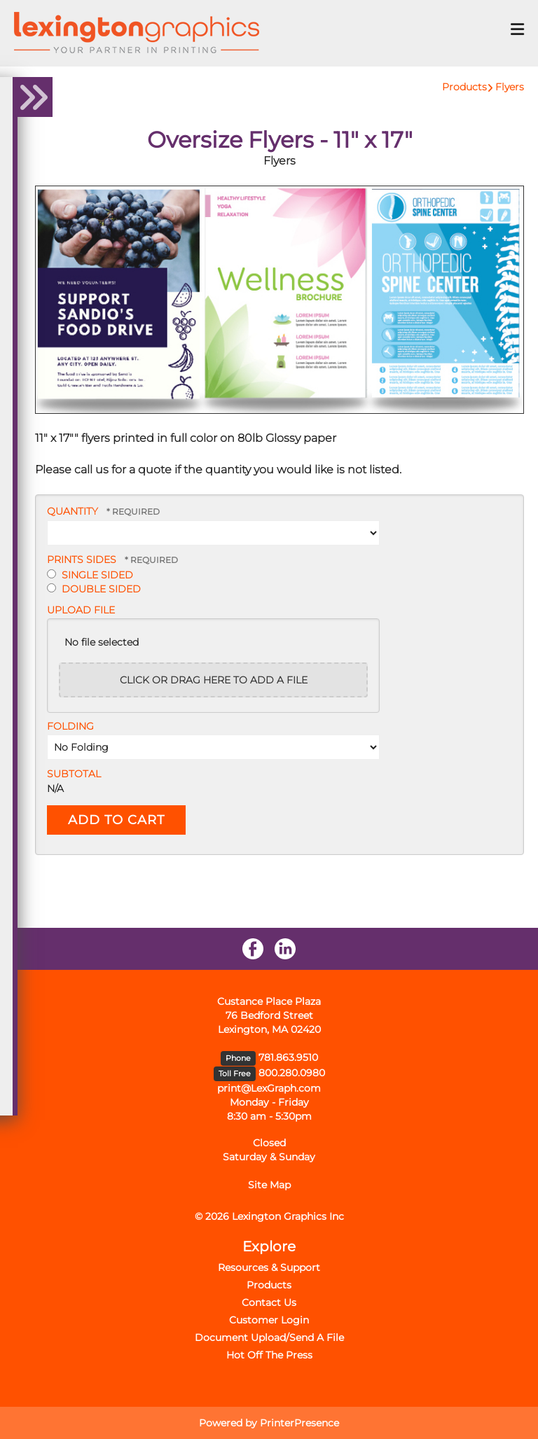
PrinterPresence (299, 1423)
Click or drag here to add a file (214, 680)
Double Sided (94, 589)
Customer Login (269, 1320)
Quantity (72, 511)
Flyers (509, 87)
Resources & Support (269, 1267)
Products (464, 87)
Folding (70, 726)
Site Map (269, 1185)
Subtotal (74, 773)
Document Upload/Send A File (269, 1337)
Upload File (81, 610)
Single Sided (90, 575)
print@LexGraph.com (269, 1088)
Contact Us (269, 1302)
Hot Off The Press (269, 1355)
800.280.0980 (291, 1072)
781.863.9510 (288, 1057)
